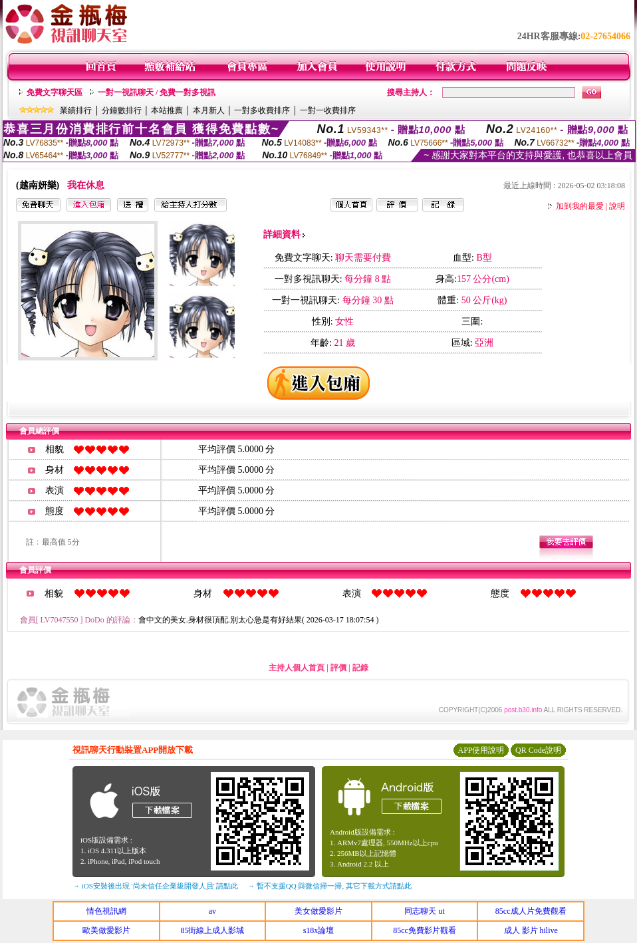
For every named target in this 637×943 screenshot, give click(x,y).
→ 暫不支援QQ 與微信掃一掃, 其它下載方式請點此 (329, 886)
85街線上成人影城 (212, 930)
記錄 (360, 667)
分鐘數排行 (122, 110)
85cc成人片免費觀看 (531, 911)
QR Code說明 (538, 750)
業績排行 (76, 110)
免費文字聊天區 (54, 92)
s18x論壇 (318, 930)
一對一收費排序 (328, 110)
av (212, 911)
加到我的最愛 (580, 206)
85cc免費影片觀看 (424, 930)
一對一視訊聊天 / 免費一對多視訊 (156, 92)
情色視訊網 (106, 911)
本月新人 (209, 110)
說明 (617, 206)
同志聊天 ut (424, 911)
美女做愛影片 (318, 911)
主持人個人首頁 (296, 667)
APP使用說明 (480, 750)
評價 (338, 667)
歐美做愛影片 (106, 930)
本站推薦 (167, 110)
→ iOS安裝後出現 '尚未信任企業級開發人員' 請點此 (155, 886)
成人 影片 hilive (531, 930)
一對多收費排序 (262, 110)
